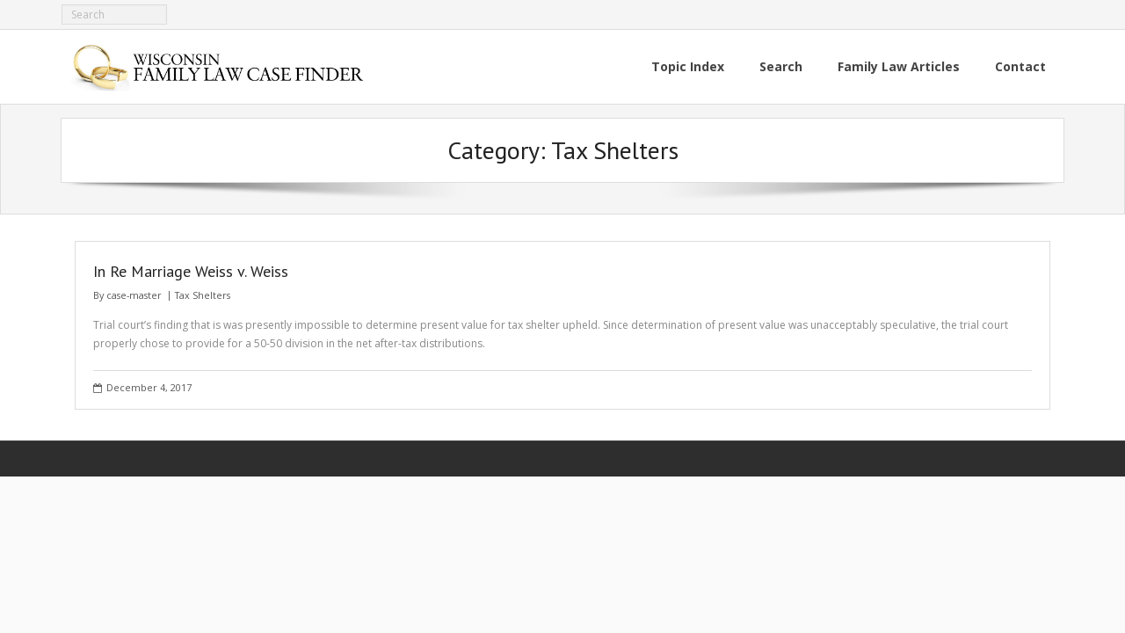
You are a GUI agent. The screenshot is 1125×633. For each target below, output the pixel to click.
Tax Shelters (202, 295)
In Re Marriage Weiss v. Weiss (190, 271)
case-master (134, 295)
